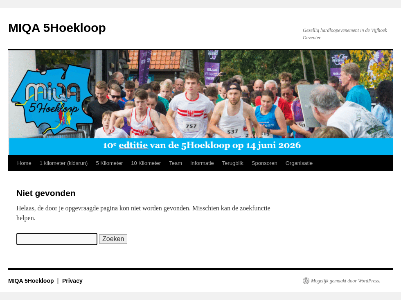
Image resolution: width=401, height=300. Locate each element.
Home (24, 163)
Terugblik (232, 163)
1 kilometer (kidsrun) (64, 163)
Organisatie (299, 163)
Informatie (202, 163)
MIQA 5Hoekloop (57, 27)
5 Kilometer (109, 163)
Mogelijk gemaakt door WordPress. (345, 281)
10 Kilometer (146, 163)
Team (175, 163)
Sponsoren (264, 163)
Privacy (72, 280)
